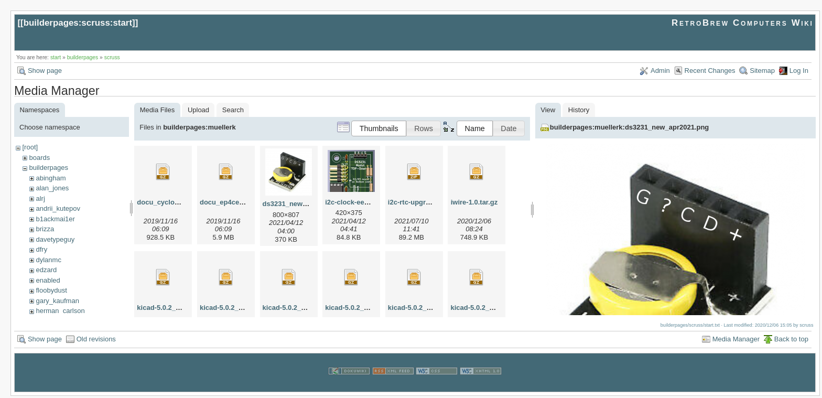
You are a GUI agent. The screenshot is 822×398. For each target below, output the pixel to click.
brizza (45, 229)
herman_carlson (60, 311)
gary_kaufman (57, 301)
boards (39, 158)
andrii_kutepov (58, 208)
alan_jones (52, 188)
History (578, 110)
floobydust (51, 290)
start (55, 57)
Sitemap (762, 70)
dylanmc (48, 260)
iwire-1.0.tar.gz (474, 202)
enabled (48, 280)
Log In (798, 70)
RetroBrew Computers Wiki (743, 23)
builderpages (83, 57)
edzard (46, 270)
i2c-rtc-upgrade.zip (418, 202)
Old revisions (96, 341)
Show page (45, 70)
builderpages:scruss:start (78, 23)
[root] (30, 147)
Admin (660, 70)
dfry (41, 249)
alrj (40, 198)
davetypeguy (55, 239)
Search (233, 110)
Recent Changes (710, 70)
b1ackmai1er (55, 219)
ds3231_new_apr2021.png (305, 204)
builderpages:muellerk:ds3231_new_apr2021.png (629, 127)
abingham (51, 178)
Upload (198, 110)
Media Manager (736, 341)
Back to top (791, 341)
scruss (112, 57)
